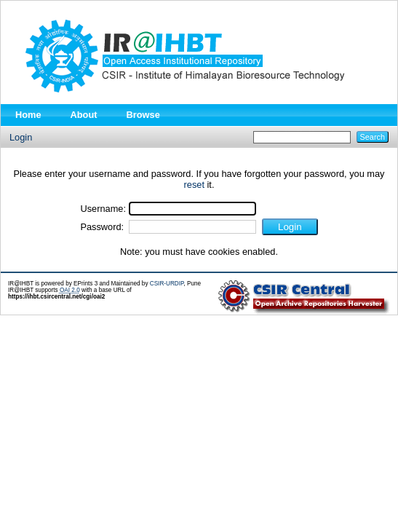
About (84, 114)
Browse (143, 114)
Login (20, 137)
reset (194, 184)
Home (28, 114)
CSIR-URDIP (167, 283)
